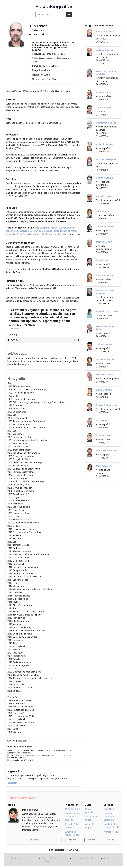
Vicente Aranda (44, 231)
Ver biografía (34, 840)
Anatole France (111, 831)
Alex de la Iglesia (14, 234)
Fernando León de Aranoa (65, 231)
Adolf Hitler (109, 809)
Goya (27, 183)
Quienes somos (18, 858)
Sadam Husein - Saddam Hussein (72, 816)
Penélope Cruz (72, 809)
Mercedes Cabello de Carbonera (109, 816)
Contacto (107, 858)
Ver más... (73, 840)
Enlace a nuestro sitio (83, 858)
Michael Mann (61, 234)
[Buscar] (69, 14)
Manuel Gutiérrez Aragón (63, 227)
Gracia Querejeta (31, 234)
